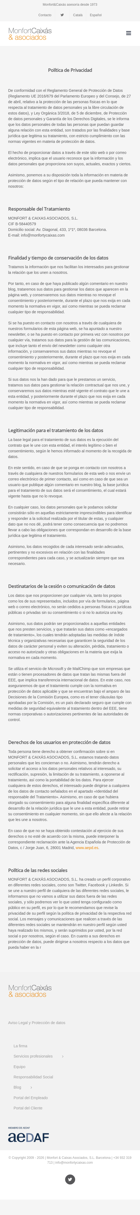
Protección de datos (48, 1023)
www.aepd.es (87, 848)
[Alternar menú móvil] (129, 33)
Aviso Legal (18, 1023)
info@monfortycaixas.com (74, 1162)
